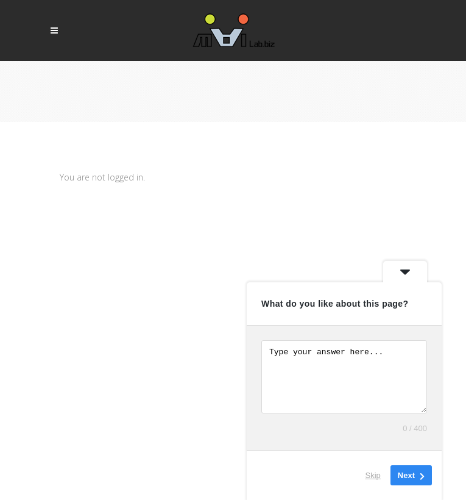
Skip (373, 475)
